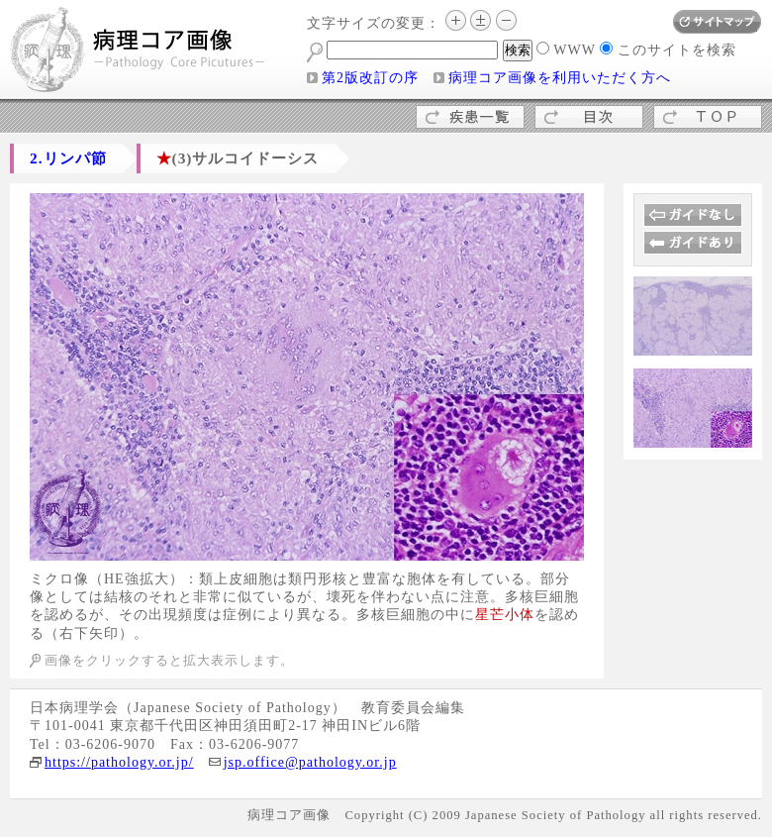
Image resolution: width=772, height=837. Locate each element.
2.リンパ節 (68, 158)
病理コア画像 (138, 52)
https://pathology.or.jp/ (119, 762)
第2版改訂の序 (370, 77)
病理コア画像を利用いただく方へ (559, 77)
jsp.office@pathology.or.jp (310, 762)
